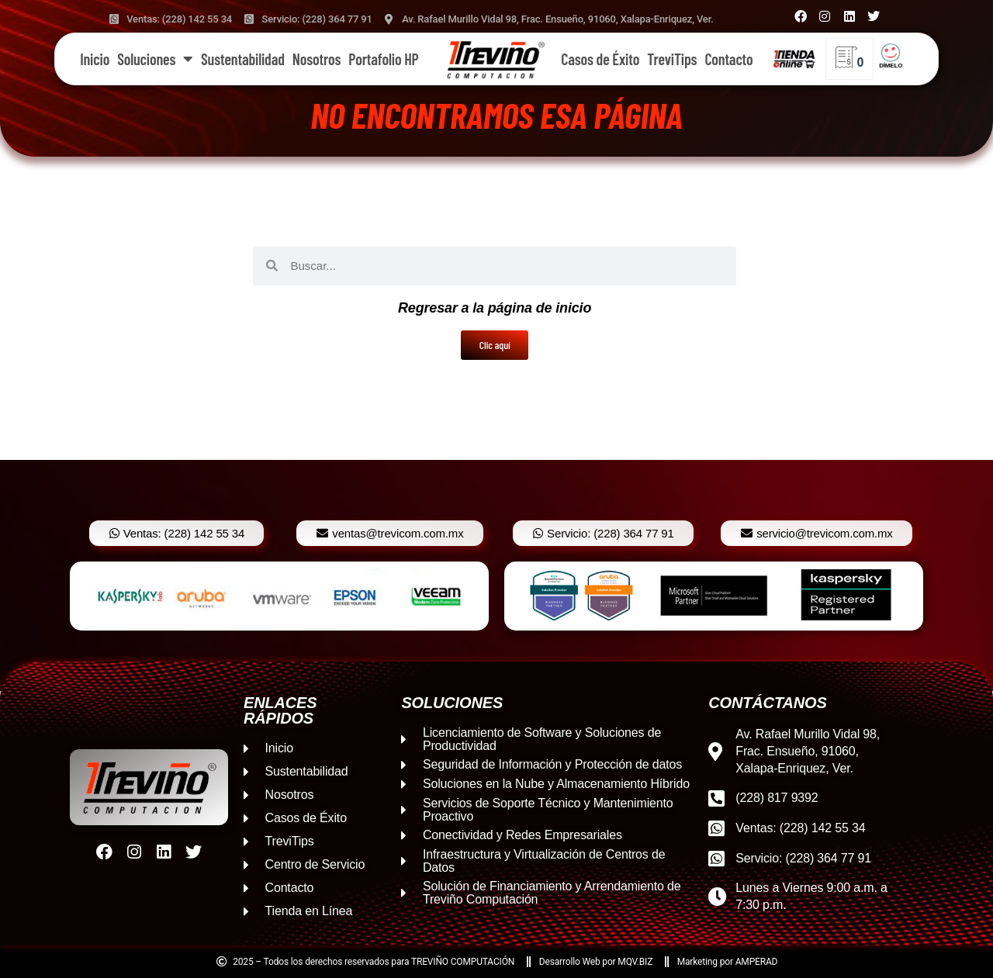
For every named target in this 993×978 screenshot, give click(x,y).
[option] (279, 596)
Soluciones (155, 58)
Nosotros (316, 59)
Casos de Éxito (600, 59)
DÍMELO (890, 65)
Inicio (94, 59)
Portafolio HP (383, 59)
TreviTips (672, 59)
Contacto (728, 59)
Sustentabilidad (243, 59)
